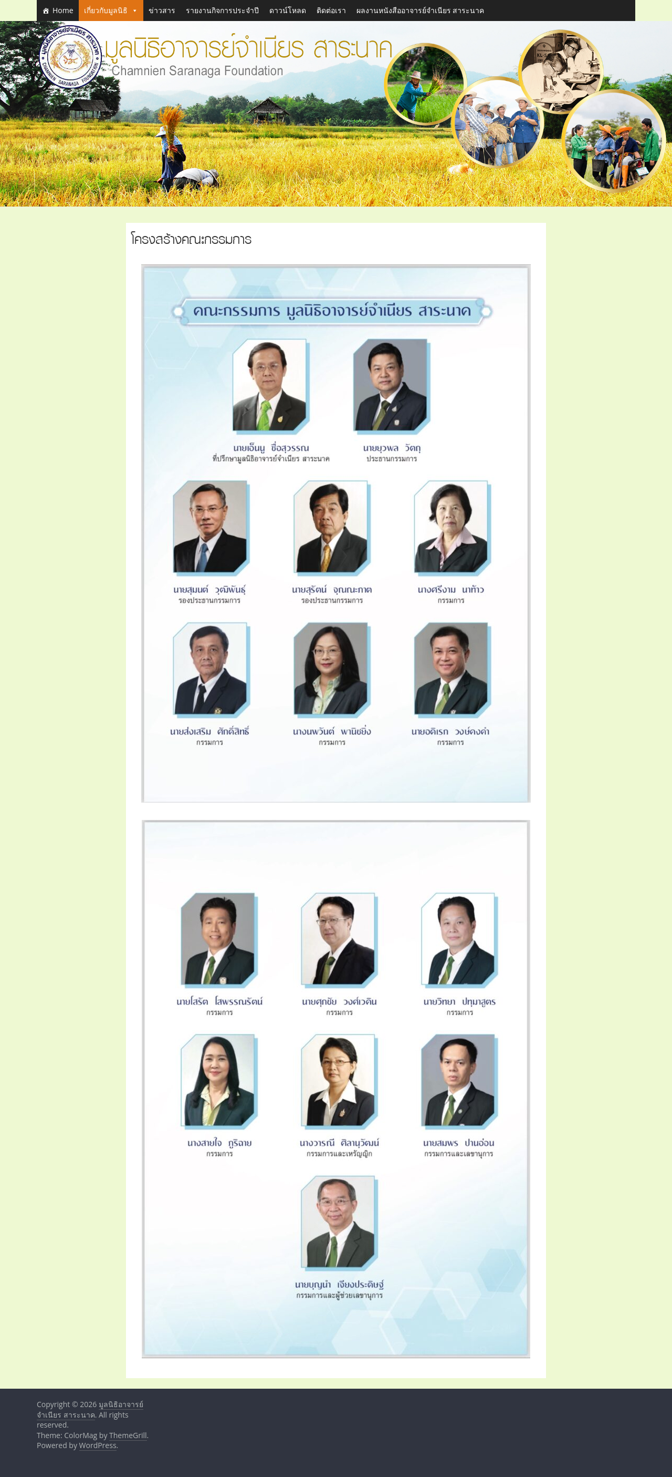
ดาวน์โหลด (287, 10)
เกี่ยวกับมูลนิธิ (111, 10)
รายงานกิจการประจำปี (222, 10)
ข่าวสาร (162, 10)
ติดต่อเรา (331, 10)
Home (63, 10)
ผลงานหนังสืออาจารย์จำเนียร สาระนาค (420, 10)
